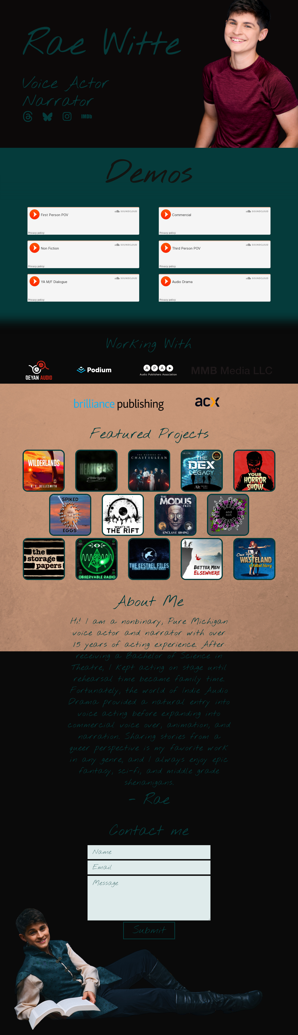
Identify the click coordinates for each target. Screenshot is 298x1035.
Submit (149, 930)
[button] (28, 116)
